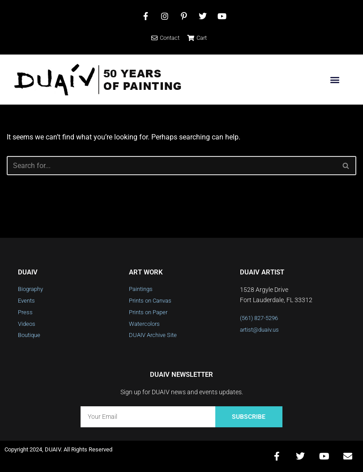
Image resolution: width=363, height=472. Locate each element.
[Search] (171, 165)
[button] (334, 79)
